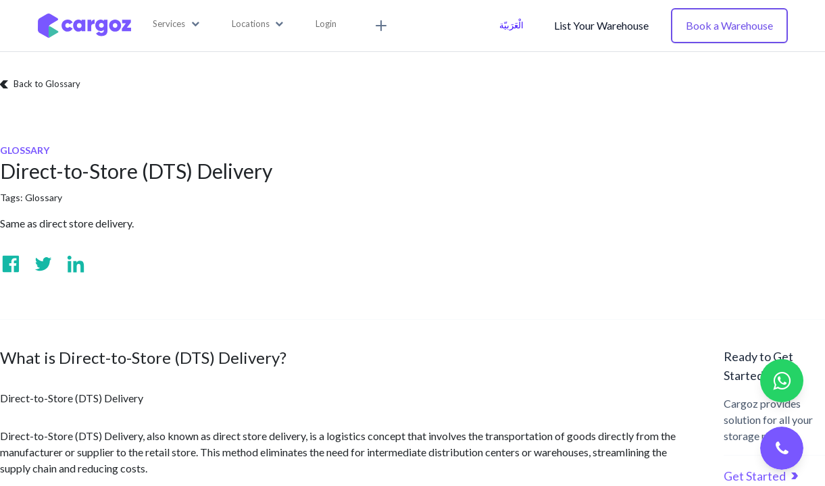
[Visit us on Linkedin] (75, 264)
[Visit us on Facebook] (11, 264)
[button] (176, 24)
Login (326, 23)
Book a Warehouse (729, 25)
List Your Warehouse (601, 25)
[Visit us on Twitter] (43, 264)
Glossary (43, 197)
